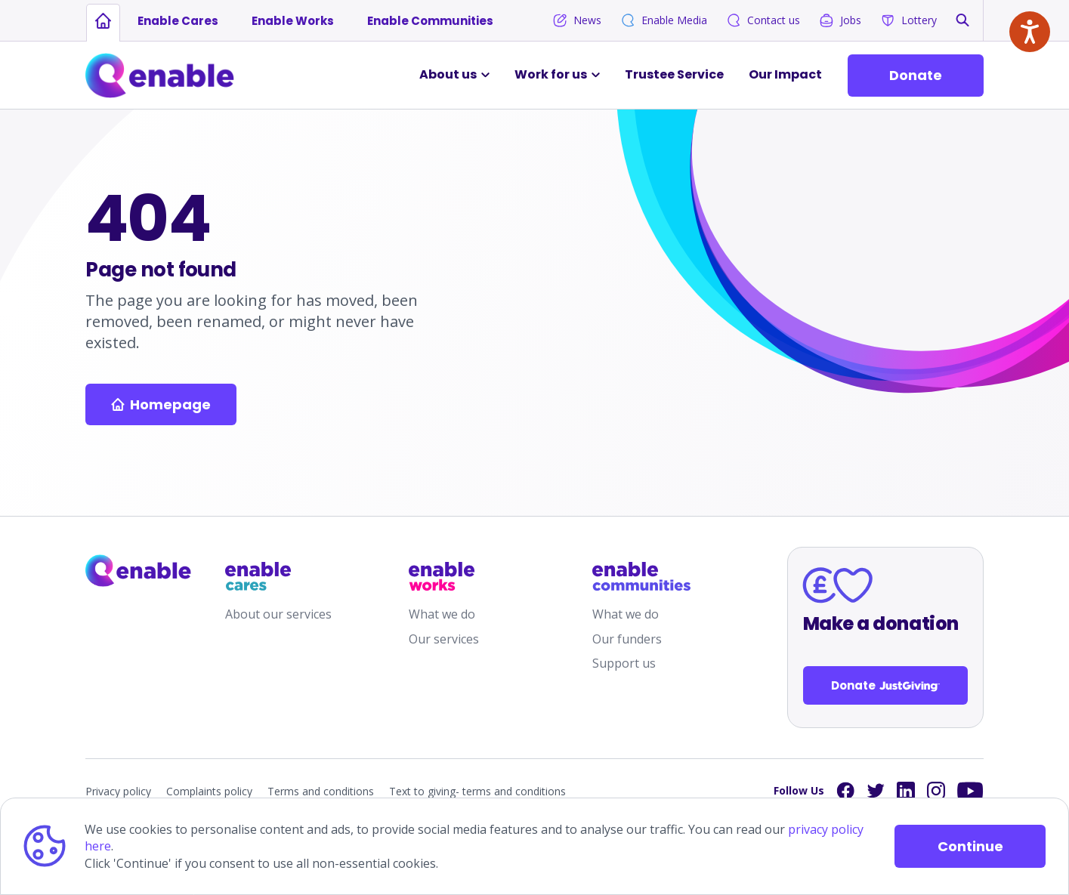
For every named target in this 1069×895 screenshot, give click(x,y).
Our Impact (785, 74)
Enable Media (663, 20)
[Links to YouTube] (970, 791)
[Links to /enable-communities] (641, 576)
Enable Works (293, 21)
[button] (962, 20)
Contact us (763, 20)
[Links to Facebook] (845, 791)
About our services (278, 614)
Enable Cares (177, 21)
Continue (970, 846)
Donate (915, 75)
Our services (444, 639)
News (576, 20)
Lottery (908, 20)
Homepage (161, 404)
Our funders (627, 639)
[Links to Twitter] (876, 791)
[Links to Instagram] (936, 791)
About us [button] (448, 74)
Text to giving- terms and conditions (477, 791)
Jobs (840, 20)
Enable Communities (430, 21)
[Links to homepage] (103, 21)
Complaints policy (209, 791)
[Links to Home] (159, 75)
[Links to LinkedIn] (906, 791)
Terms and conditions (320, 791)
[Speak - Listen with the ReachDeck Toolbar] (1029, 31)
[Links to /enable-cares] (274, 576)
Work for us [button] (550, 74)
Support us (624, 663)
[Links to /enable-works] (458, 576)
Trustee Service (674, 74)
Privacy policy (118, 791)
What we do (442, 614)
